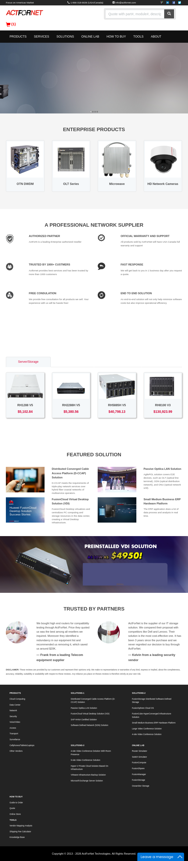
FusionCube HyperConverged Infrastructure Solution (151, 715)
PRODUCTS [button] (18, 36)
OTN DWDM (25, 184)
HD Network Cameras (162, 184)
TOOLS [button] (138, 36)
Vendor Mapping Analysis (21, 826)
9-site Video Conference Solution (85, 760)
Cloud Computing (17, 699)
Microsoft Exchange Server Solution (87, 781)
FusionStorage (138, 780)
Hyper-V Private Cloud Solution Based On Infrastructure (89, 767)
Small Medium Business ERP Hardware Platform (154, 723)
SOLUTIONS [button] (65, 36)
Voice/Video (15, 722)
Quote (12, 808)
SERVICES (41, 36)
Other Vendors (16, 751)
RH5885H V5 (117, 405)
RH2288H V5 (71, 405)
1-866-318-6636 (78, 2)
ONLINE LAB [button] (90, 36)
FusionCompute (139, 763)
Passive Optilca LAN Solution (162, 468)
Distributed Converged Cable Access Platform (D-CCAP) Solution (70, 473)
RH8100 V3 (163, 405)
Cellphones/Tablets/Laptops (22, 745)
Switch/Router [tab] (72, 361)
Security (13, 716)
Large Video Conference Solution (147, 729)
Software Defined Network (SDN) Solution (89, 725)
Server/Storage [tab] (28, 361)
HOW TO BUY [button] (116, 36)
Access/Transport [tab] (117, 361)
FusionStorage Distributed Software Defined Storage (151, 700)
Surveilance (15, 739)
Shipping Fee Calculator (20, 832)
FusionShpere (138, 768)
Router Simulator (139, 751)
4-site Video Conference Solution (146, 734)
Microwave (117, 184)
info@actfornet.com (126, 2)
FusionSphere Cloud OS (143, 708)
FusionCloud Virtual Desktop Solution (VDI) (90, 714)
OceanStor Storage (140, 786)
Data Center (15, 705)
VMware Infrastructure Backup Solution (88, 775)
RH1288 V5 (25, 405)
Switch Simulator (139, 757)
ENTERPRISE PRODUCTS (94, 129)
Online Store (15, 814)
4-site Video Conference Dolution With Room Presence (91, 752)
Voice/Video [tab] (162, 361)
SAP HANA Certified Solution (84, 720)
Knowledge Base (17, 837)
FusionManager (139, 774)
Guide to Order (16, 803)
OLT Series (71, 184)
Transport (14, 734)
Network (13, 710)
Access (13, 728)
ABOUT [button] (156, 36)
